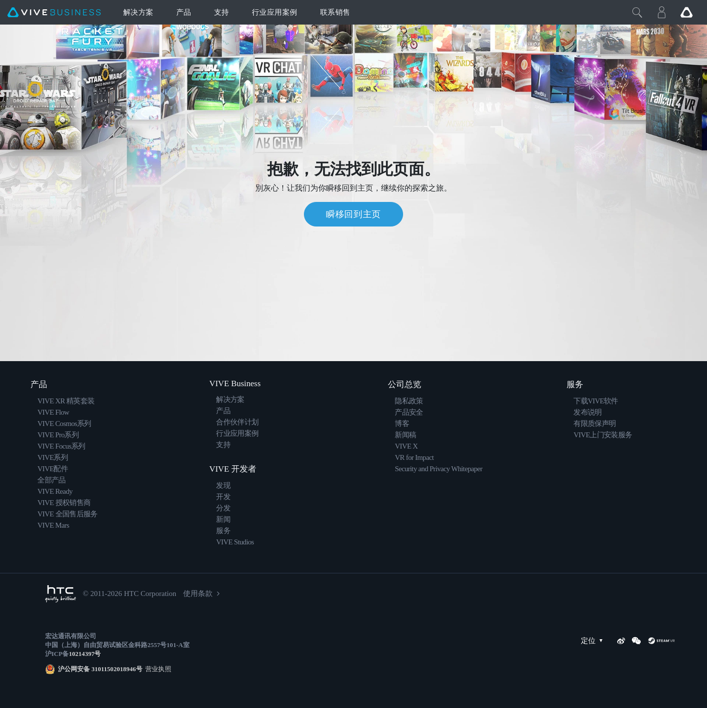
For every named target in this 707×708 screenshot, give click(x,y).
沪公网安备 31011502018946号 (100, 669)
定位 (594, 641)
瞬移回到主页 (353, 214)
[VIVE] (54, 12)
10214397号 (85, 653)
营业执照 (156, 669)
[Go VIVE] (686, 12)
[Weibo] (621, 641)
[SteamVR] (661, 640)
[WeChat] (636, 641)
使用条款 (198, 593)
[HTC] (60, 593)
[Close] (637, 12)
